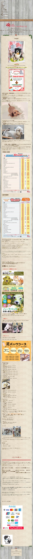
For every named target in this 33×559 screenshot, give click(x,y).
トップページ (3, 1)
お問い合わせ (3, 8)
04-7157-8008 (29, 20)
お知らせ (2, 2)
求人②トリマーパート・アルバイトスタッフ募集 (4, 12)
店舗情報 (2, 6)
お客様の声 (2, 5)
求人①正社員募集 (4, 9)
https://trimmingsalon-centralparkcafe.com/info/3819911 (16, 68)
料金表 (2, 4)
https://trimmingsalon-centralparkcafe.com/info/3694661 (16, 65)
